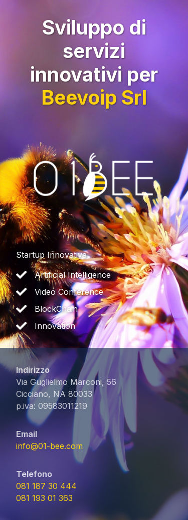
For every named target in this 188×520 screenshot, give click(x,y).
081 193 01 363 (44, 498)
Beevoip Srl (94, 97)
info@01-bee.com (49, 446)
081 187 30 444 (46, 486)
